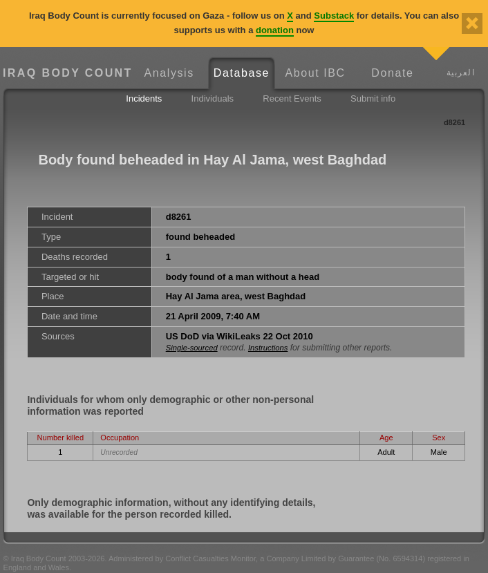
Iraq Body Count (68, 73)
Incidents (144, 98)
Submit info (372, 98)
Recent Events (292, 98)
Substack (334, 15)
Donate (392, 73)
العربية (461, 72)
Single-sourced (192, 348)
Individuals (212, 98)
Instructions (268, 348)
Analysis (169, 73)
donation (275, 30)
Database (242, 73)
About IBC (315, 73)
